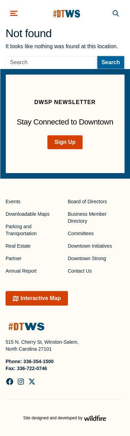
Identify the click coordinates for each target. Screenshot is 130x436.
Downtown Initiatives (90, 246)
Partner (13, 258)
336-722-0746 (32, 368)
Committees (81, 233)
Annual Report (21, 271)
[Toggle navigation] (14, 13)
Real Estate (18, 246)
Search (111, 62)
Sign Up (64, 142)
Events (13, 201)
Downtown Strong (87, 258)
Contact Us (80, 271)
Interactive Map (40, 298)
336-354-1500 (38, 361)
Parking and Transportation (21, 230)
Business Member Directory (87, 217)
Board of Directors (87, 201)
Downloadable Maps (28, 214)
